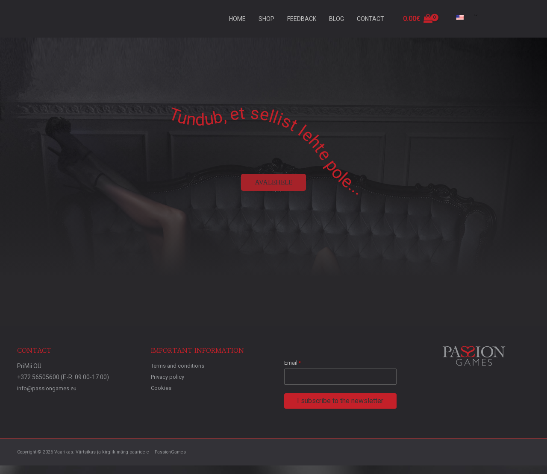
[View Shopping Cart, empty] (417, 19)
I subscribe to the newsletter (340, 401)
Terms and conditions (180, 366)
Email (292, 363)
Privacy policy (169, 377)
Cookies (161, 388)
